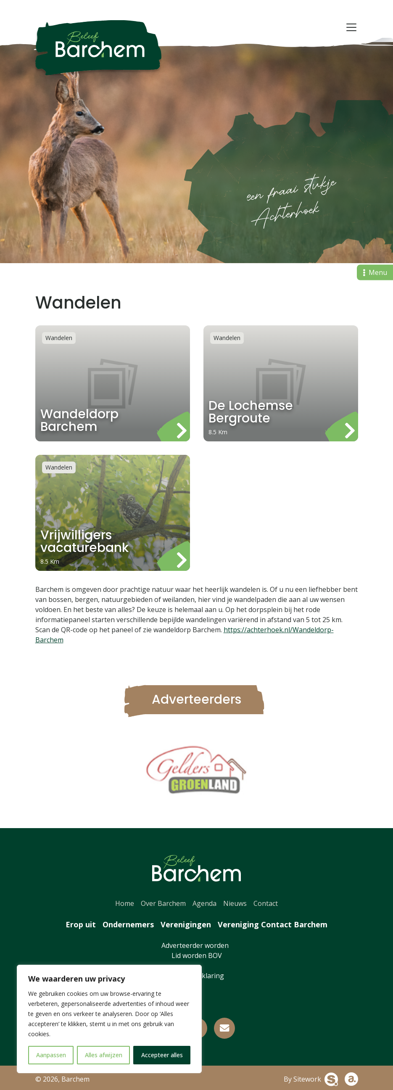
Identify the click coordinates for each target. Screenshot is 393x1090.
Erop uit (81, 924)
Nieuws (235, 903)
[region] (109, 1019)
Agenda (204, 903)
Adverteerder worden (196, 945)
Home (124, 903)
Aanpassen (51, 1055)
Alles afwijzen (103, 1055)
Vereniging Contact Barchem (272, 924)
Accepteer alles (162, 1055)
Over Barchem (163, 903)
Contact (265, 903)
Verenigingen (186, 924)
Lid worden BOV (196, 955)
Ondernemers (128, 924)
